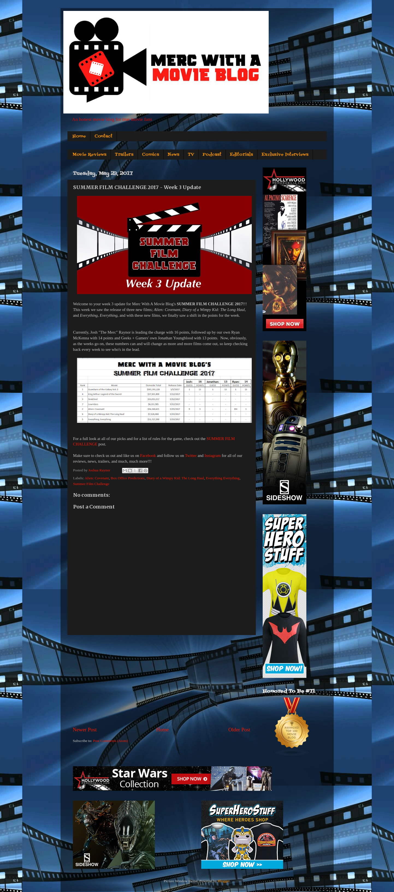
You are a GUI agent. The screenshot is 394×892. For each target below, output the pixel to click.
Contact (103, 136)
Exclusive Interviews (285, 155)
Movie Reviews (89, 155)
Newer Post (85, 729)
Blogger (223, 881)
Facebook (148, 455)
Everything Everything (222, 478)
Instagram (213, 455)
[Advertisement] (161, 680)
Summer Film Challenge (91, 484)
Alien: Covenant (97, 478)
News (173, 155)
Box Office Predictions (127, 478)
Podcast (212, 155)
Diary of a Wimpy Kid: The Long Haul (175, 478)
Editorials (241, 155)
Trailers (124, 155)
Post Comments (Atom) (110, 741)
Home (79, 136)
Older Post (239, 729)
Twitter (191, 455)
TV (191, 155)
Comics (150, 155)
